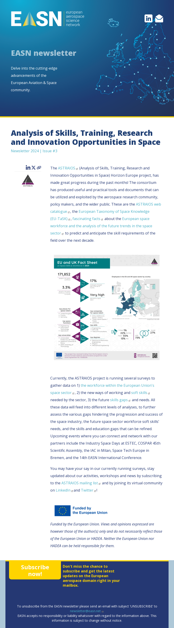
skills (120, 399)
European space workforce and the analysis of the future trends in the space (101, 226)
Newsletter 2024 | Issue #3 (34, 150)
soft (140, 392)
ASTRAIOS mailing (81, 482)
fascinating (88, 218)
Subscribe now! (35, 570)
